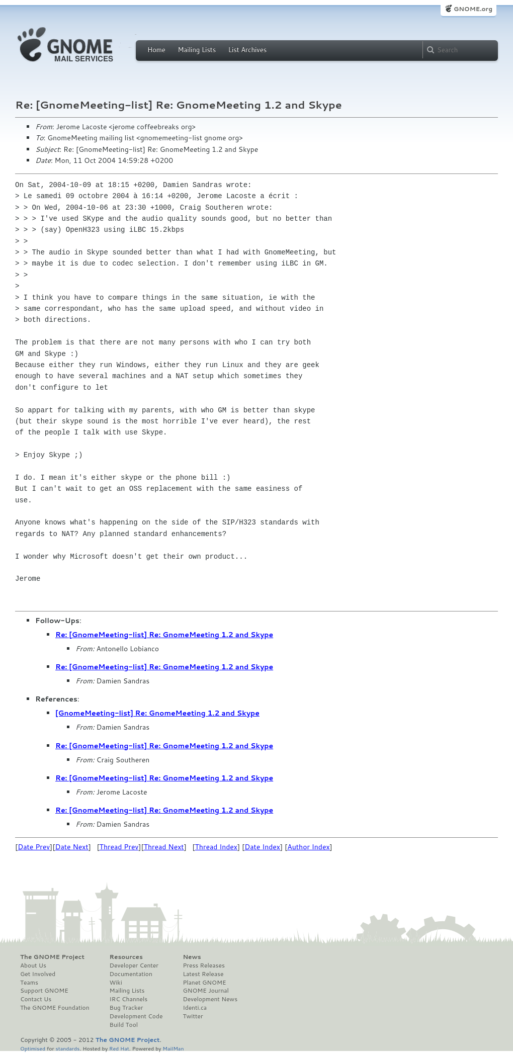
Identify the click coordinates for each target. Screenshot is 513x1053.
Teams (29, 983)
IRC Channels (129, 999)
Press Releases (203, 965)
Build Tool (124, 1025)
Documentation (131, 974)
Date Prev (34, 847)
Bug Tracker (126, 1008)
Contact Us (35, 999)
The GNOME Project (52, 957)
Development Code (136, 1016)
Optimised (32, 1048)
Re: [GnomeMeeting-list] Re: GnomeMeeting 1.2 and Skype (164, 635)
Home (156, 49)
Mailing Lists (197, 49)
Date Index (262, 847)
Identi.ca (195, 1008)
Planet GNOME (204, 983)
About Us (33, 965)
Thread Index (216, 847)
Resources (126, 957)
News (192, 957)
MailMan (173, 1048)
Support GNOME (44, 991)
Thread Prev (119, 847)
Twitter (193, 1016)
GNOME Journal (206, 991)
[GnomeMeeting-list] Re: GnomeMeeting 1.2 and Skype (157, 713)
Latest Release (203, 974)
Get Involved (37, 974)
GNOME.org (473, 9)
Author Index (308, 847)
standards (67, 1048)
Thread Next (164, 847)
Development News (210, 999)
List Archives (247, 49)
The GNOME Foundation (55, 1008)
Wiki (116, 983)
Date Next (71, 847)
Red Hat (119, 1048)
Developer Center (134, 965)
